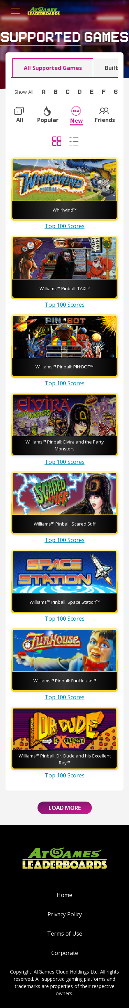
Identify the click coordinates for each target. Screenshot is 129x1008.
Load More (65, 808)
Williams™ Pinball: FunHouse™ (64, 681)
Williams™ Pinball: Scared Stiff (65, 524)
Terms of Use (64, 933)
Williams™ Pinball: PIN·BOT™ (64, 367)
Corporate (64, 953)
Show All (23, 92)
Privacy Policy (64, 914)
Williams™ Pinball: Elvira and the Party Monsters (64, 445)
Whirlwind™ (65, 210)
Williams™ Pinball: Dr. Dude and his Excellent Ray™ (65, 759)
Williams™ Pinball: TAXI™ (65, 288)
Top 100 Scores (65, 226)
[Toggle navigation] (15, 11)
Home (64, 895)
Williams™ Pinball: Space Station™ (65, 602)
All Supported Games (53, 68)
